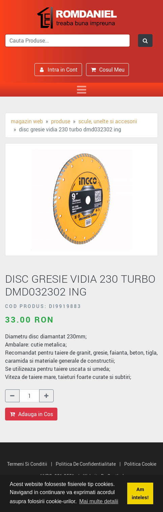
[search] (67, 40)
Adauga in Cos (31, 414)
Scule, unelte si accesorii (107, 121)
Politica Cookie (140, 464)
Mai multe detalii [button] (98, 501)
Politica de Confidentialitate (86, 464)
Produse (60, 121)
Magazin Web (27, 121)
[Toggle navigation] (81, 90)
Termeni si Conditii (27, 464)
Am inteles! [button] (140, 493)
